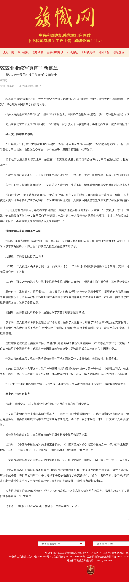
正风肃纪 (72, 52)
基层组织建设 (55, 52)
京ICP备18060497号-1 (40, 556)
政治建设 (23, 52)
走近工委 (8, 52)
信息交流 (118, 52)
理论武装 (37, 52)
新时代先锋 (88, 52)
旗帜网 (10, 86)
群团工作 (104, 52)
